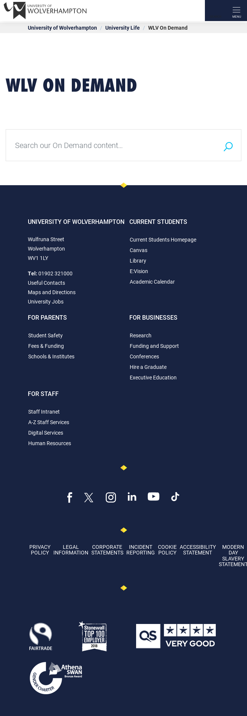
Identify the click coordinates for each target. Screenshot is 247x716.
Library (138, 260)
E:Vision (139, 271)
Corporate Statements (107, 549)
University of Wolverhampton (62, 27)
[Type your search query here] (110, 145)
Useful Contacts (46, 282)
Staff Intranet (44, 411)
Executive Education (153, 377)
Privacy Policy (39, 549)
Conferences (144, 356)
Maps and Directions (52, 292)
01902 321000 (55, 273)
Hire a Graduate (148, 366)
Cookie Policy (167, 549)
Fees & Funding (46, 345)
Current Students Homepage (163, 239)
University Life (122, 27)
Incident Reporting (140, 549)
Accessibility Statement (198, 549)
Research (141, 335)
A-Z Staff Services (48, 422)
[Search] (215, 10)
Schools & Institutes (51, 356)
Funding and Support (154, 345)
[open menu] (236, 10)
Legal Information (70, 549)
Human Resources (49, 443)
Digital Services (45, 432)
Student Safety (45, 335)
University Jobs (46, 301)
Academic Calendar (152, 281)
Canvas (138, 250)
